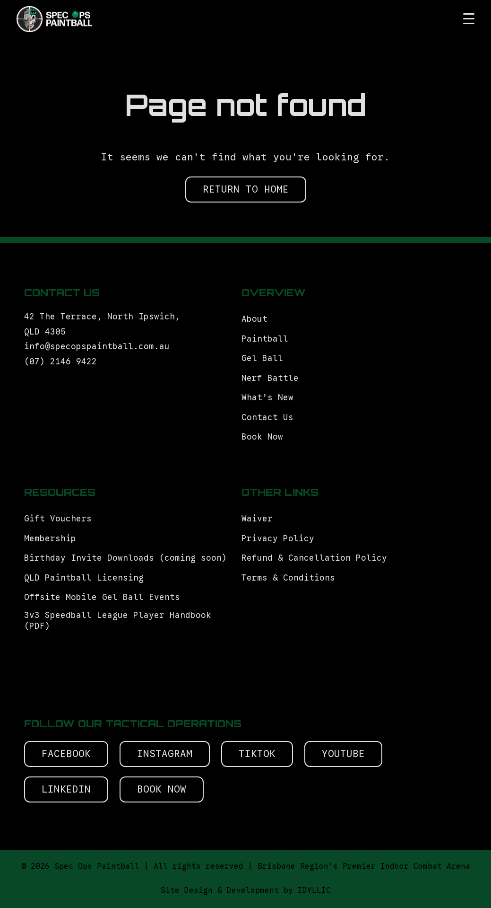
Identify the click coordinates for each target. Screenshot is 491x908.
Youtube (343, 754)
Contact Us (267, 417)
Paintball (264, 339)
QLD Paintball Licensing (84, 578)
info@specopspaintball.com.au (99, 346)
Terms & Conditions (290, 578)
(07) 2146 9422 (60, 361)
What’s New (267, 397)
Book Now (262, 437)
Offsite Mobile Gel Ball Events (102, 597)
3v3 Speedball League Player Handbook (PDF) (117, 620)
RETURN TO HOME (246, 189)
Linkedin (66, 789)
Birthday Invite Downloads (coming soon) (125, 558)
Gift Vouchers (60, 518)
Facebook (66, 754)
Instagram (164, 754)
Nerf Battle (270, 378)
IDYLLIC (314, 890)
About (254, 319)
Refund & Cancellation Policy (314, 558)
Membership (50, 538)
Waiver (257, 518)
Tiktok (257, 754)
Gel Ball (262, 358)
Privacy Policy (277, 538)
